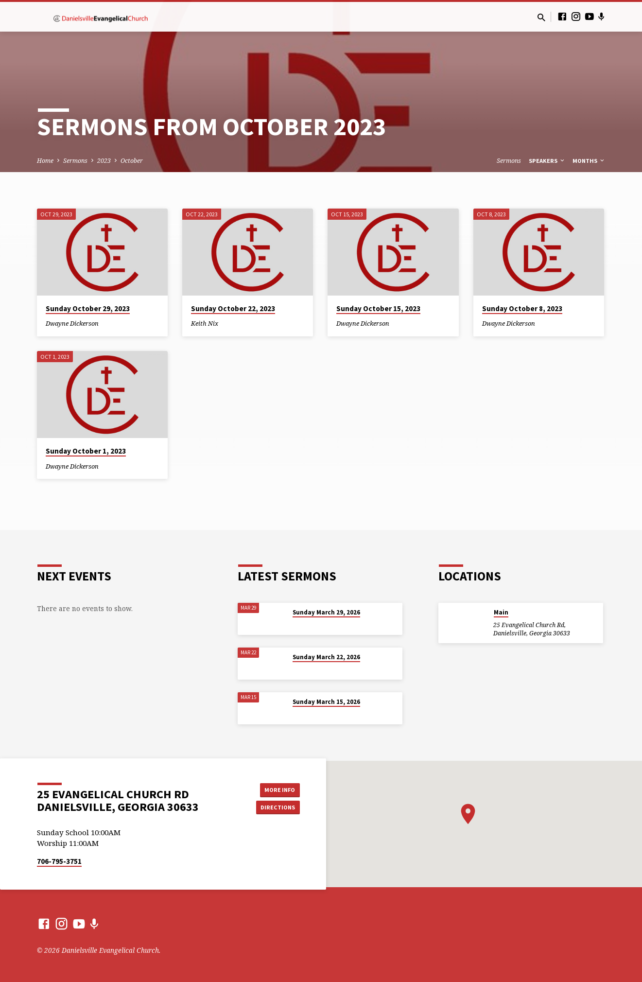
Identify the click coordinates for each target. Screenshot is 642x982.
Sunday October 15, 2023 (378, 308)
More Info (275, 788)
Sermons (75, 161)
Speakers (547, 160)
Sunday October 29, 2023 (88, 308)
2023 (104, 161)
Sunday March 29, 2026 (326, 612)
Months (589, 160)
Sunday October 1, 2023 (86, 451)
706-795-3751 (59, 861)
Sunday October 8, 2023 (522, 308)
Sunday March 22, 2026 (326, 657)
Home (45, 161)
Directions (275, 808)
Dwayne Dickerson (72, 323)
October (132, 161)
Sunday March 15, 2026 (326, 702)
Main (501, 612)
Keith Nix (204, 323)
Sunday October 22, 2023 (233, 308)
